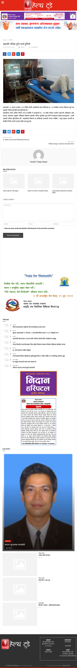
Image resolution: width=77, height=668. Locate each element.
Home (5, 40)
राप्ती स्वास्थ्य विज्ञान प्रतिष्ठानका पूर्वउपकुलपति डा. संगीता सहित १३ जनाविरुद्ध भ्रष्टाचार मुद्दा (39, 356)
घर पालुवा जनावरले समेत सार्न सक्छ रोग (24, 362)
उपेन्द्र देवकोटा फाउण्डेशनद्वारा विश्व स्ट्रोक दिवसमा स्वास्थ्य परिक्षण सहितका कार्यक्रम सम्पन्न (39, 344)
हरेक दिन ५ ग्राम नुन (44, 580)
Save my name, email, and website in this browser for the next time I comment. (29, 228)
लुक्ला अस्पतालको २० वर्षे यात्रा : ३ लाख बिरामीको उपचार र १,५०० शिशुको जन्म (35, 333)
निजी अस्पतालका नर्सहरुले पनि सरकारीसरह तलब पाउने (29, 327)
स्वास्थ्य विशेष (41, 603)
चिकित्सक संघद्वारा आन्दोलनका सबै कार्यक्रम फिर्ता (61, 144)
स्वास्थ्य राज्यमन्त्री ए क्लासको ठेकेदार (38, 191)
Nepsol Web (66, 665)
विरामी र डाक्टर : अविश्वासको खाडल (49, 605)
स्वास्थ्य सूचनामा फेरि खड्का (10, 191)
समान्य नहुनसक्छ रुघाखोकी (15, 544)
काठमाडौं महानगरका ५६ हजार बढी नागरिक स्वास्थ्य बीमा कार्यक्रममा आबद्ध (34, 338)
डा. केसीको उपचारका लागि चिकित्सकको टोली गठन (16, 140)
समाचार (11, 40)
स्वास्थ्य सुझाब (15, 359)
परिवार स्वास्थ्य (41, 553)
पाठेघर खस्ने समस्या (44, 555)
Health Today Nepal (38, 162)
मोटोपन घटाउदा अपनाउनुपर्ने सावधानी (24, 367)
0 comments (34, 47)
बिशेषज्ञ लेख (7, 541)
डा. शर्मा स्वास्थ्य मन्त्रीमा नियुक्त (22, 350)
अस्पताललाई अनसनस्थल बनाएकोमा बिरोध (62, 192)
